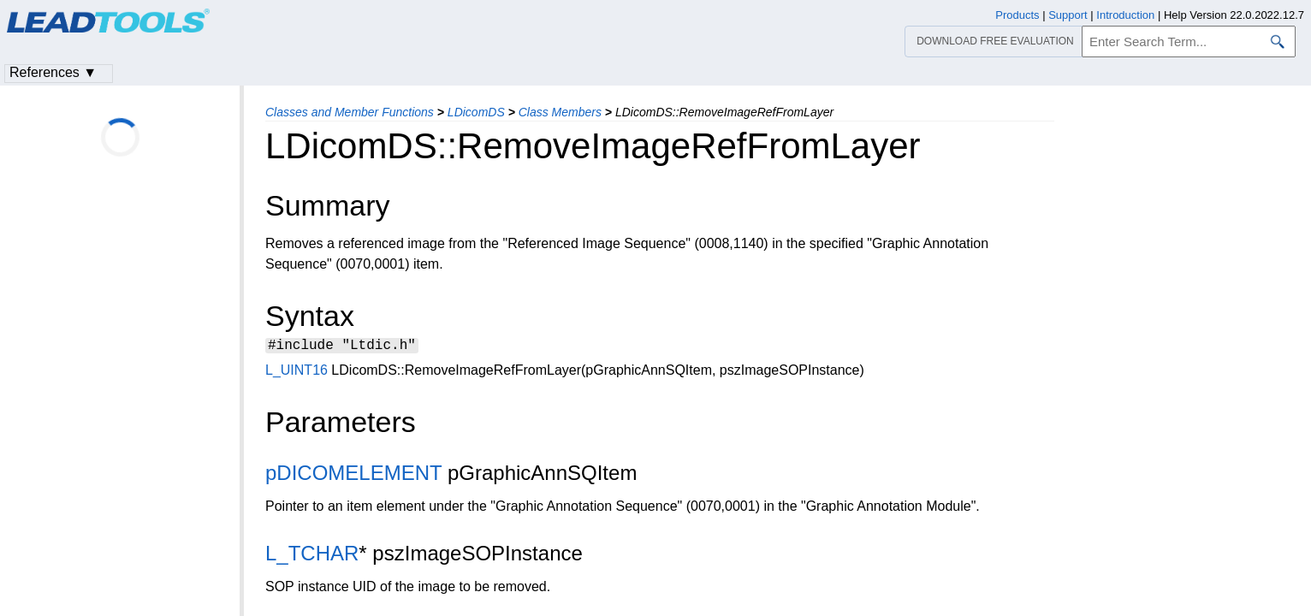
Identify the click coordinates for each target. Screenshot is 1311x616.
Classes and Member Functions (349, 112)
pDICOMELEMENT (353, 475)
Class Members (560, 112)
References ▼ (53, 72)
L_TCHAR (312, 555)
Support (1068, 15)
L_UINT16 (296, 372)
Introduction (1125, 15)
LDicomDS (476, 112)
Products (1017, 15)
